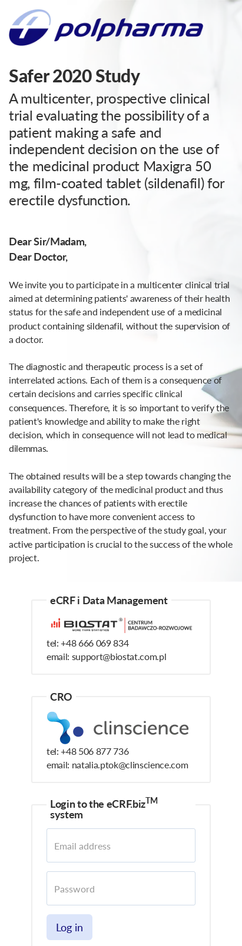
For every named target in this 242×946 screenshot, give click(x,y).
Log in (69, 927)
